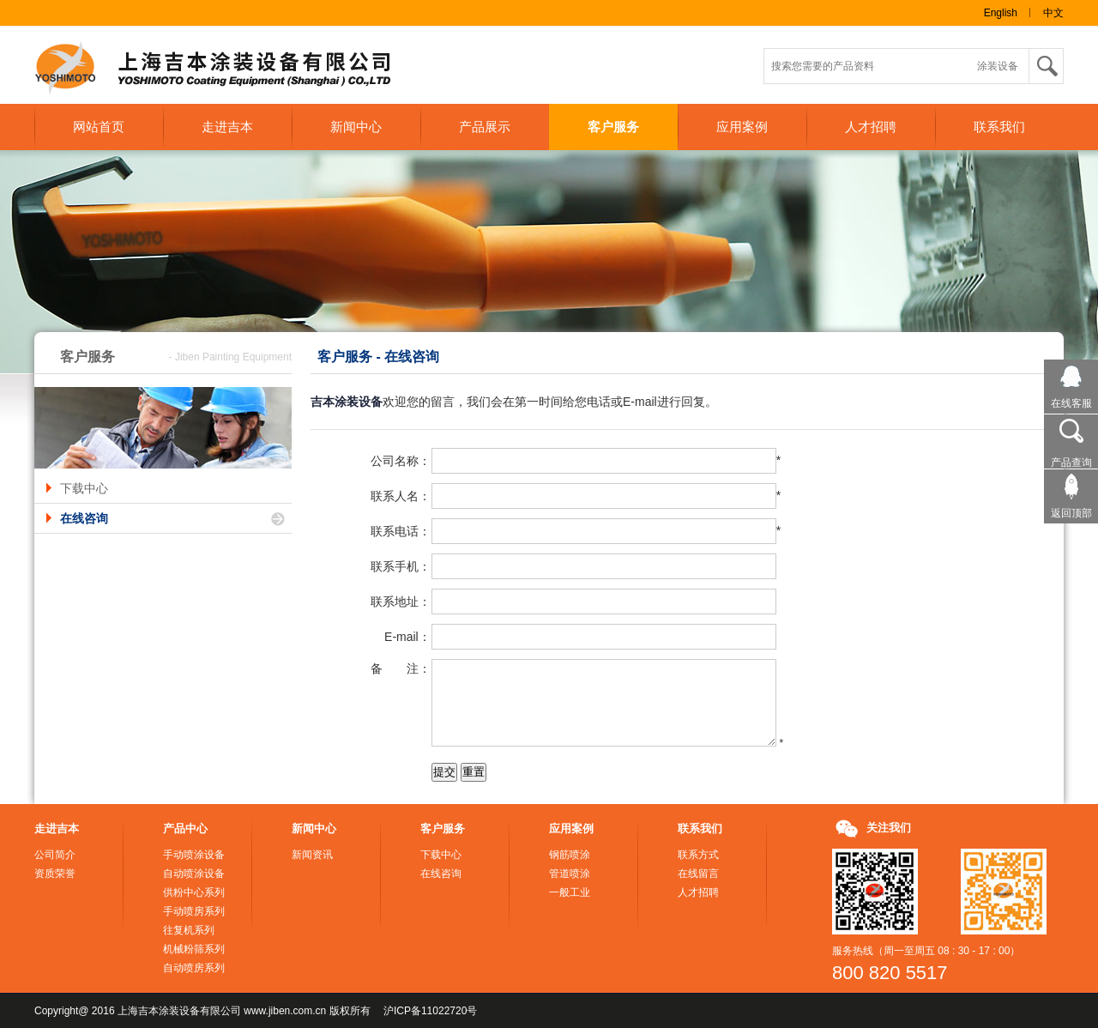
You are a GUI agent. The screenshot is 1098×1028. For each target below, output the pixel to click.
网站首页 (98, 126)
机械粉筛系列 (194, 949)
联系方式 (698, 855)
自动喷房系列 (194, 968)
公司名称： (401, 461)
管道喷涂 (569, 874)
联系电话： (401, 531)
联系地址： (401, 601)
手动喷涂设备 (194, 855)
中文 (1053, 13)
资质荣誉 (54, 874)
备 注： (401, 668)
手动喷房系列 (194, 911)
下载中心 (84, 488)
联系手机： (401, 566)
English (1000, 13)
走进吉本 (227, 126)
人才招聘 (870, 126)
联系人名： (401, 496)
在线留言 (698, 874)
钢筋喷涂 (569, 855)
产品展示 (484, 126)
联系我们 (999, 126)
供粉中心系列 (194, 892)
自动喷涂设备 (194, 874)
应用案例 (742, 126)
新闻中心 (356, 126)
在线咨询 (84, 518)
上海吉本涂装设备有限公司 (227, 69)
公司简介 (54, 855)
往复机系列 (188, 930)
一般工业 (569, 892)
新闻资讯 (312, 855)
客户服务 (613, 126)
